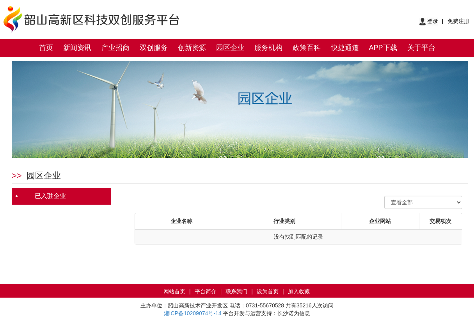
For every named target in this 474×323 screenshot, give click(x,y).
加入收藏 (299, 291)
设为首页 (268, 291)
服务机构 (268, 48)
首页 (46, 48)
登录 (432, 21)
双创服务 (154, 48)
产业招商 (115, 48)
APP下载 (383, 48)
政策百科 (307, 48)
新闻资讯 (77, 48)
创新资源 (192, 48)
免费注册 (458, 21)
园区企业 (230, 48)
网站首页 (174, 291)
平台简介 (206, 291)
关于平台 (421, 48)
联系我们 (236, 291)
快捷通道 (345, 48)
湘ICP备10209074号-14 (193, 313)
